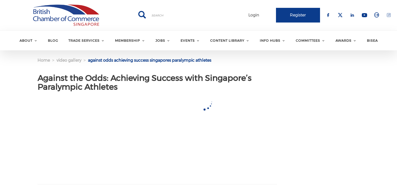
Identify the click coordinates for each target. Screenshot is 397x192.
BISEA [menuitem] (372, 40)
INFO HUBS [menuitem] (270, 40)
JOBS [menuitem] (160, 40)
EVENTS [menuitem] (188, 40)
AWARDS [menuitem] (343, 40)
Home (43, 60)
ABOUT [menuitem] (25, 40)
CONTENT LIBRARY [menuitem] (227, 40)
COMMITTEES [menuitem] (308, 40)
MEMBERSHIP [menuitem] (127, 40)
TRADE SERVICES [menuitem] (84, 40)
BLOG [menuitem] (53, 40)
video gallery (68, 60)
